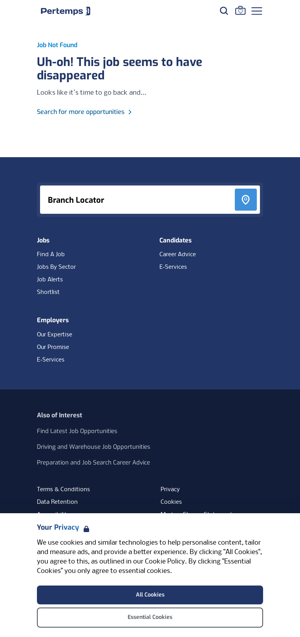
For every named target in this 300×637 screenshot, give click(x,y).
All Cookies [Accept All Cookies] (150, 594)
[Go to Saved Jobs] (240, 10)
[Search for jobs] (223, 10)
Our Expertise (54, 335)
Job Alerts (50, 280)
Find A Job (51, 254)
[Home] (65, 11)
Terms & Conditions (63, 489)
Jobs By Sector (56, 267)
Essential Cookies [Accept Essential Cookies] (150, 617)
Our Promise (53, 347)
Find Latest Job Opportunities (77, 431)
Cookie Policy (165, 561)
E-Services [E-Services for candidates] (173, 267)
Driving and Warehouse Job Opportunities (93, 447)
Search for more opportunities (85, 112)
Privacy (170, 489)
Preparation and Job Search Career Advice (93, 462)
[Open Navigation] (256, 11)
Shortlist (48, 292)
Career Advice (177, 254)
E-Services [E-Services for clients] (50, 360)
